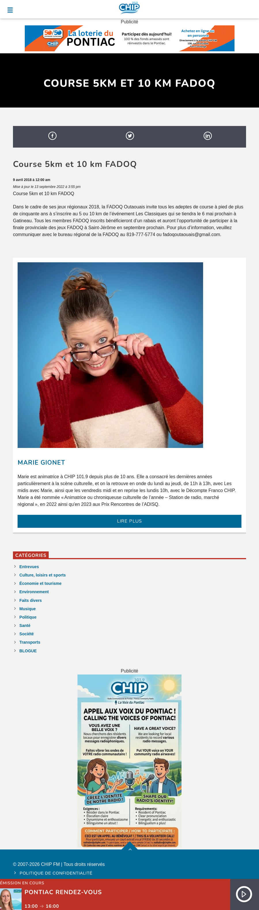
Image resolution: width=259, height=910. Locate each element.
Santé (24, 625)
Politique (27, 617)
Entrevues (29, 566)
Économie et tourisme (40, 583)
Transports (29, 642)
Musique (27, 608)
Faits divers (30, 600)
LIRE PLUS (129, 521)
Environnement (34, 591)
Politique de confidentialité (56, 873)
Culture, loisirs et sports (42, 575)
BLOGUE (28, 651)
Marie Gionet (41, 463)
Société (26, 634)
